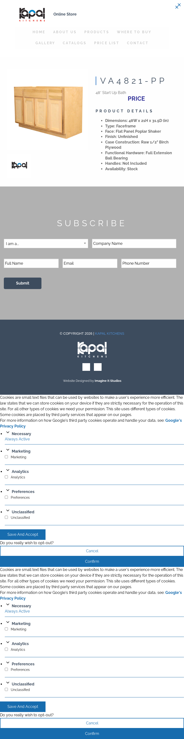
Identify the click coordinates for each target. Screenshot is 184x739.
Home (39, 32)
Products (96, 32)
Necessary (21, 434)
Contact (138, 43)
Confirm (92, 561)
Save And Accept (22, 534)
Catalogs (74, 43)
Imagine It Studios (108, 381)
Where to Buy (134, 32)
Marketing (21, 451)
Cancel (92, 551)
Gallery (45, 43)
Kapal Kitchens (109, 333)
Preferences (23, 491)
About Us (65, 32)
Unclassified (23, 512)
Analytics (20, 471)
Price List (106, 43)
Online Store (65, 14)
